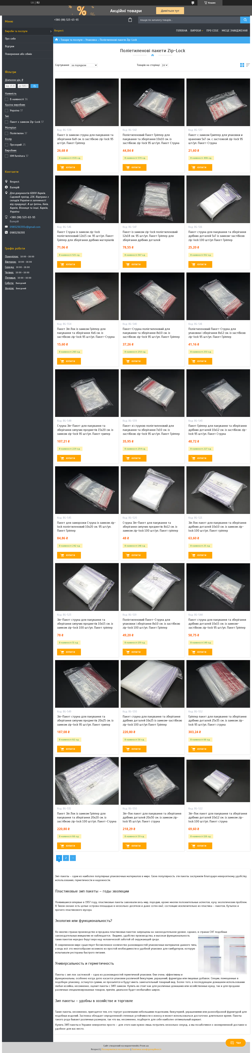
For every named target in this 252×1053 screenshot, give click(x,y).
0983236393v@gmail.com (25, 227)
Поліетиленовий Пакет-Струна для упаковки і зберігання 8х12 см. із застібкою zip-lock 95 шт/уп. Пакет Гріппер (217, 333)
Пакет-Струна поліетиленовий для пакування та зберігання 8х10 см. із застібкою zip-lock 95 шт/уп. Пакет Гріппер (151, 333)
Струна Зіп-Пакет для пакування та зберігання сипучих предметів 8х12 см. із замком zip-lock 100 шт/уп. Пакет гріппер (150, 527)
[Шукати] (245, 20)
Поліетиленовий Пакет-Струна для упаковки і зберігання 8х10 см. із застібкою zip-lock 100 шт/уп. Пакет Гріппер (151, 624)
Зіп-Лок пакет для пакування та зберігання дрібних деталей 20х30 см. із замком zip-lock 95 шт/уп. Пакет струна (152, 817)
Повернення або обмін (18, 54)
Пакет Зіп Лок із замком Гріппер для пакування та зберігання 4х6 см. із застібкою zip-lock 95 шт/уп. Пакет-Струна (86, 333)
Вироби (195, 30)
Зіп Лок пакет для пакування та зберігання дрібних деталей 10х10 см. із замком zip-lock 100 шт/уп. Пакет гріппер (217, 527)
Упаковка (91, 40)
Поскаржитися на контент (116, 1049)
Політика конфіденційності (146, 1049)
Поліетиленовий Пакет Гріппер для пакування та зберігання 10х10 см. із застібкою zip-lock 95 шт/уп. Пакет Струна (151, 139)
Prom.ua (144, 1045)
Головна (181, 30)
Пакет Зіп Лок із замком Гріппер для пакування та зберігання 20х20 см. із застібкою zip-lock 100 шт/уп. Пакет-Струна (86, 817)
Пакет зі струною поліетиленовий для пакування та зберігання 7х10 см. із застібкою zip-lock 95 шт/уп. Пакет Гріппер (151, 430)
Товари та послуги (71, 40)
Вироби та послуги (16, 31)
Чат (235, 1043)
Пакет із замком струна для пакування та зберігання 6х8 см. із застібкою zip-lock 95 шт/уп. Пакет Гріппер (85, 139)
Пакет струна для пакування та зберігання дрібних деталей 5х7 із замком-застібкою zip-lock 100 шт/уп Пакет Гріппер (217, 236)
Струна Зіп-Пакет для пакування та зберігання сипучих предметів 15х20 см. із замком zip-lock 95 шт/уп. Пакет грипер (85, 430)
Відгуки (9, 46)
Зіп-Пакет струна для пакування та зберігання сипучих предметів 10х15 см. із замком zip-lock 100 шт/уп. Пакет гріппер (85, 624)
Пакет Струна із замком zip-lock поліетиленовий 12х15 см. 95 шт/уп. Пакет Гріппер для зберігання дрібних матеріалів (85, 236)
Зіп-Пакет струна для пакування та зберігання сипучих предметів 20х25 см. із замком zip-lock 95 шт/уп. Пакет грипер (85, 720)
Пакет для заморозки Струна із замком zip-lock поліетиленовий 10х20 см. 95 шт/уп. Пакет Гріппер (86, 527)
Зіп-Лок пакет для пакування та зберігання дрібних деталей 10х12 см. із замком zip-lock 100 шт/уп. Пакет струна (217, 817)
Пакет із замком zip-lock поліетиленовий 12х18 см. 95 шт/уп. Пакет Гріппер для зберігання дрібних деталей (150, 236)
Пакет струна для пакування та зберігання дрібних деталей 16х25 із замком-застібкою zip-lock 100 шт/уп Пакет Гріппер (152, 720)
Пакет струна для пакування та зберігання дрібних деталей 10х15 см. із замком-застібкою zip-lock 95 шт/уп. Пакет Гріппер (217, 624)
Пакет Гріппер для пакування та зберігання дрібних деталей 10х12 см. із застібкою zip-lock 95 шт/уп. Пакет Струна (217, 430)
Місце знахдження (234, 30)
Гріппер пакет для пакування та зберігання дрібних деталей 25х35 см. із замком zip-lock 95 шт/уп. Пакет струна (217, 720)
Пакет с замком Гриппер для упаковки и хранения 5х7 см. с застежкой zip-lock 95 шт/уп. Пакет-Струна (215, 139)
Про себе (10, 38)
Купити (70, 167)
